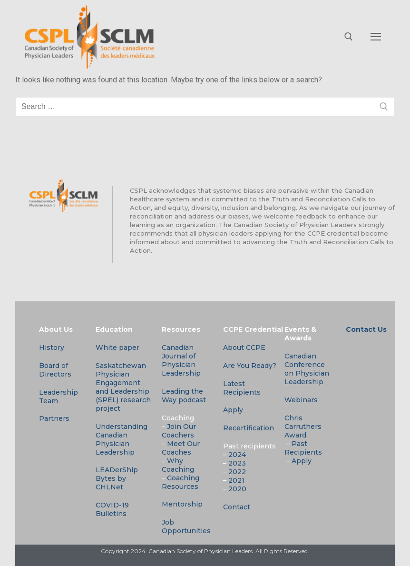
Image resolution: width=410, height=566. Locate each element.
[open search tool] (348, 36)
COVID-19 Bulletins (112, 509)
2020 (237, 489)
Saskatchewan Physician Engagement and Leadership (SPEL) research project (123, 387)
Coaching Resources (180, 482)
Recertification (248, 428)
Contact (236, 507)
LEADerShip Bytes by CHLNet (117, 478)
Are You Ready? (249, 365)
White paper (117, 347)
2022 (237, 471)
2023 (237, 463)
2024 (237, 454)
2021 (236, 480)
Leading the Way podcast (184, 395)
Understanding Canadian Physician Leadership (121, 439)
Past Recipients (303, 448)
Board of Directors (55, 369)
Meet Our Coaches (181, 448)
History (51, 347)
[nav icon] (376, 37)
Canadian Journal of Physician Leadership (181, 360)
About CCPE (244, 347)
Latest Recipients (242, 388)
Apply (233, 410)
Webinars (301, 400)
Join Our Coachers (179, 430)
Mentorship (182, 504)
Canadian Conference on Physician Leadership (306, 369)
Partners (54, 418)
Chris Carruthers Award (303, 426)
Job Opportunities (186, 526)
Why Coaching (178, 465)
